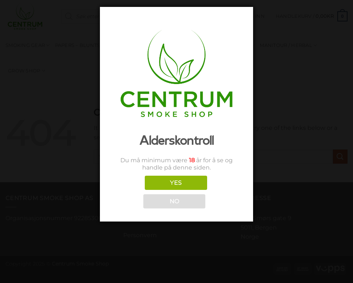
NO (174, 201)
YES (176, 182)
